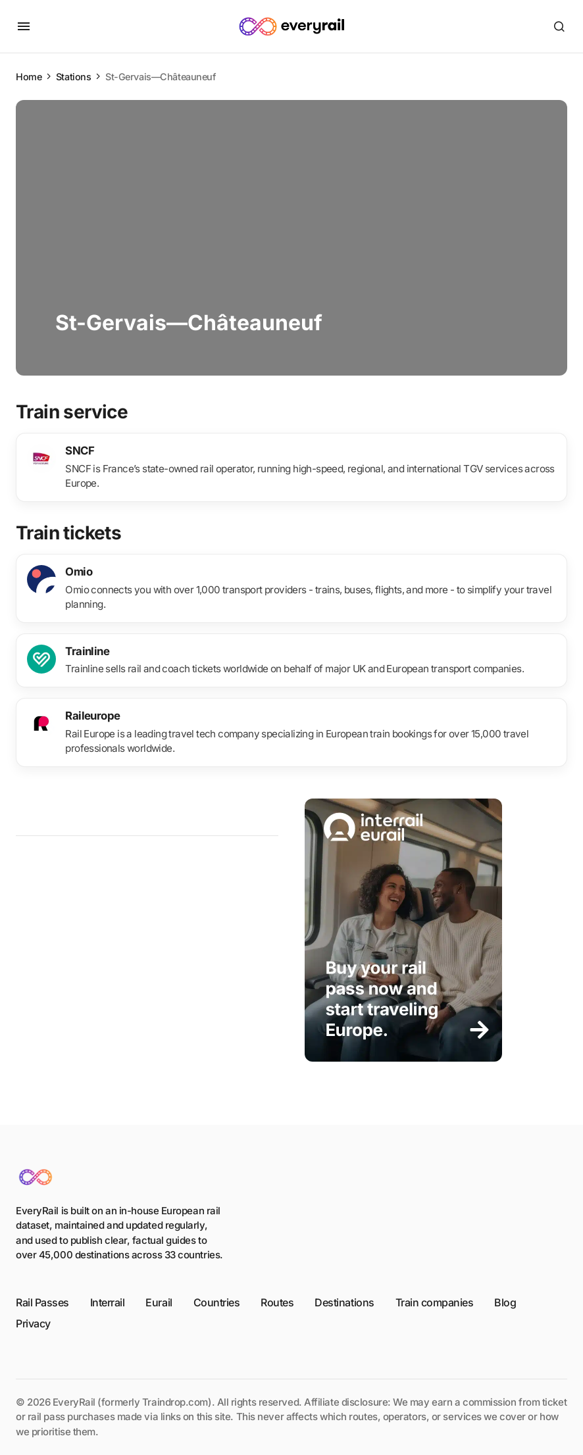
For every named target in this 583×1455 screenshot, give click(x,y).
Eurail (158, 1302)
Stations (73, 76)
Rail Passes (42, 1302)
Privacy (33, 1323)
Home (28, 76)
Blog (505, 1302)
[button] (24, 26)
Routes (277, 1302)
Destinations (344, 1302)
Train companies (434, 1302)
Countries (216, 1302)
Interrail (107, 1302)
